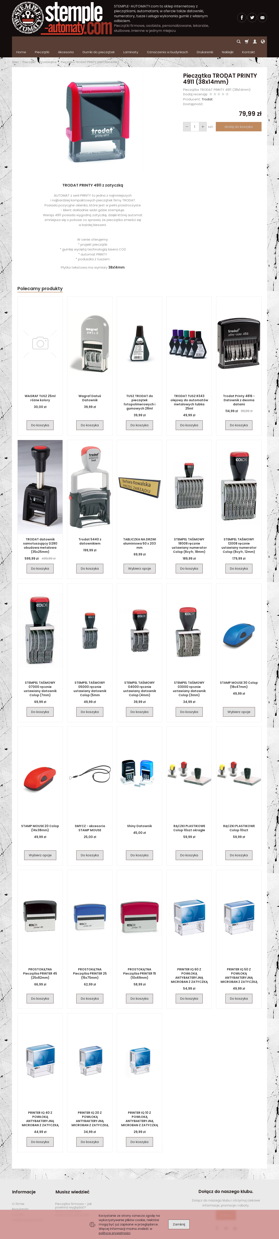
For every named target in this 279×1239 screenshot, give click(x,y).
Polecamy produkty (40, 278)
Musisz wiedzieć (72, 1181)
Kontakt (18, 1203)
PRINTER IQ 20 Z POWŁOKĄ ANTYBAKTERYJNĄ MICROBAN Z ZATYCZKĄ (89, 1108)
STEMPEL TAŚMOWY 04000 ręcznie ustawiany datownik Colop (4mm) (139, 678)
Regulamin (20, 1198)
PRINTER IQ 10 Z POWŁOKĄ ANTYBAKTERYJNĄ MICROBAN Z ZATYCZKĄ (139, 1108)
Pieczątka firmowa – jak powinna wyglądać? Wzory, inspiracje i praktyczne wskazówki (73, 1198)
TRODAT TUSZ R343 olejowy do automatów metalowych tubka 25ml (189, 391)
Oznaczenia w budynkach (167, 41)
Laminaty (130, 41)
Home (21, 41)
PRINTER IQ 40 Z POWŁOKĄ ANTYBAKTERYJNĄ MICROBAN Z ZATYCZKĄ (40, 1108)
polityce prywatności (114, 1233)
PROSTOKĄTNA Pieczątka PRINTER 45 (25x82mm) (40, 963)
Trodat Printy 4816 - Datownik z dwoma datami (239, 389)
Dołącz (225, 1204)
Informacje (23, 1181)
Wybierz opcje (139, 558)
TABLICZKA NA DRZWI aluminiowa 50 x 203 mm (139, 533)
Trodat (207, 88)
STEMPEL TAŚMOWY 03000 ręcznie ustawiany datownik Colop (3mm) (189, 678)
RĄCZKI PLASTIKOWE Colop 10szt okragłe (189, 817)
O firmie (18, 1193)
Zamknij (179, 1224)
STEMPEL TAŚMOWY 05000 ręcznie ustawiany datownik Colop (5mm (89, 678)
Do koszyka (40, 414)
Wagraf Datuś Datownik (89, 387)
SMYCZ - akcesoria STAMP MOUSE (90, 817)
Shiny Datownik (139, 815)
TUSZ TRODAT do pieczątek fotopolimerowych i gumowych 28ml (139, 391)
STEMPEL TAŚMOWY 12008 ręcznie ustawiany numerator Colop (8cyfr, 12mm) (238, 535)
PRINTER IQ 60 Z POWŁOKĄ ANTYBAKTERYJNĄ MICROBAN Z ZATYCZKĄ (189, 965)
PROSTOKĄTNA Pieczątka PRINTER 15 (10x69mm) (139, 963)
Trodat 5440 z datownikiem (89, 531)
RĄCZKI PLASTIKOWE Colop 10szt (239, 817)
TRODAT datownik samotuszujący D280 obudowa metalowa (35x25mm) (40, 535)
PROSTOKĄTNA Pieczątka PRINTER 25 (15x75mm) (90, 963)
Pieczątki (42, 41)
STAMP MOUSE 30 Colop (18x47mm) (239, 674)
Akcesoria (66, 41)
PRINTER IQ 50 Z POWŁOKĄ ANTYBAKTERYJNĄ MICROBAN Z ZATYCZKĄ (239, 965)
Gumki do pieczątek (98, 41)
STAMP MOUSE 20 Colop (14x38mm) (40, 817)
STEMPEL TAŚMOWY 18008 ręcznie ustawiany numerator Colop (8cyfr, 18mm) (189, 535)
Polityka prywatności (27, 1209)
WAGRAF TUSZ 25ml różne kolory (40, 387)
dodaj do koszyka (239, 116)
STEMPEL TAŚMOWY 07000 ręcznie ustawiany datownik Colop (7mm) (40, 678)
